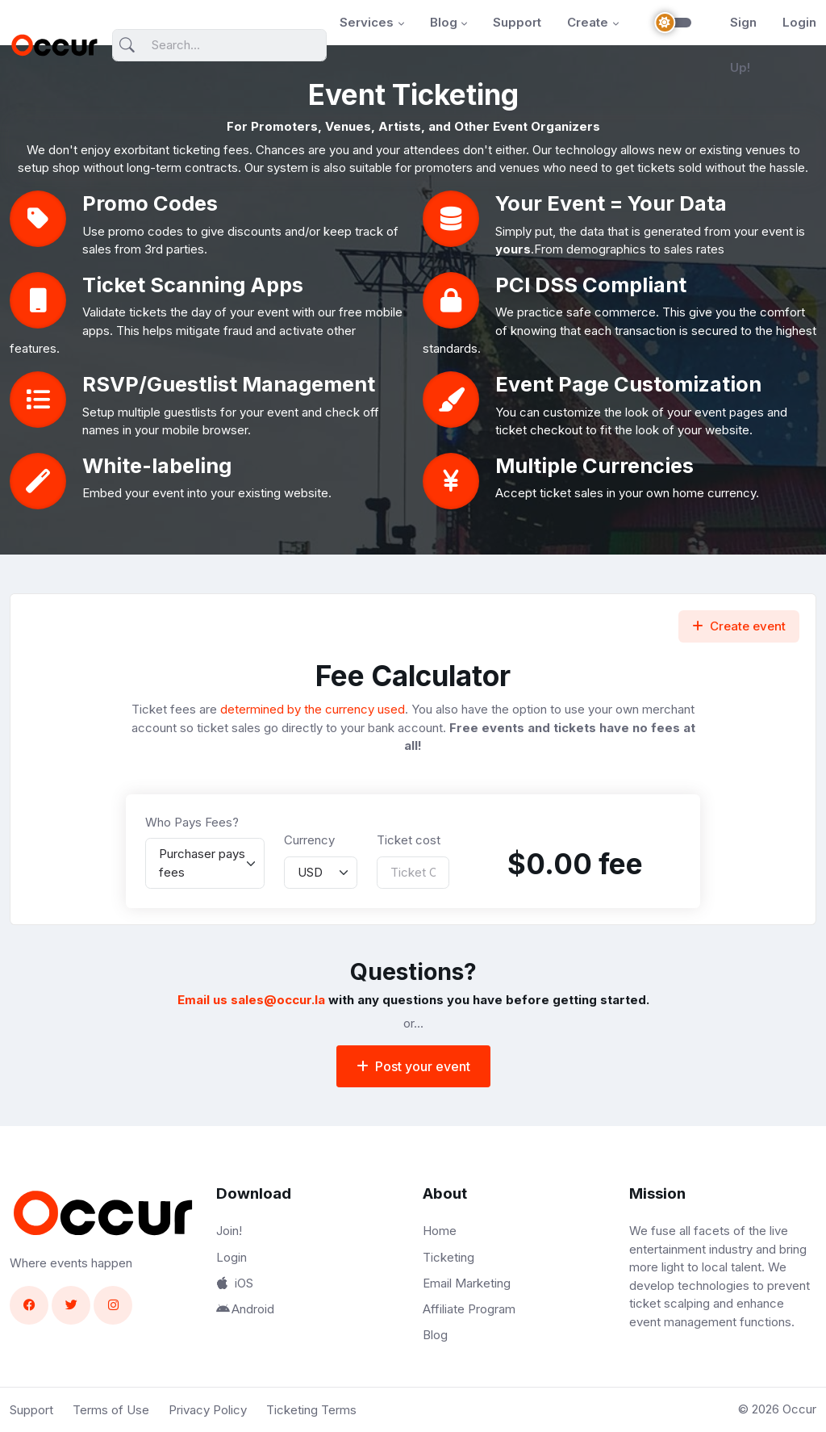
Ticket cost (408, 840)
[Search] (219, 45)
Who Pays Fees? (192, 822)
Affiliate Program (469, 1309)
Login (799, 22)
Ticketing (448, 1257)
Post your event (413, 1066)
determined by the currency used (312, 709)
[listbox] (205, 863)
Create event (739, 626)
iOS (234, 1283)
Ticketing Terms (311, 1409)
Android (245, 1309)
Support (517, 22)
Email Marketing (467, 1283)
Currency (309, 840)
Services (367, 22)
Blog (443, 22)
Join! (229, 1230)
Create (587, 22)
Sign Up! (743, 45)
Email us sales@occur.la (251, 999)
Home (440, 1230)
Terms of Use (111, 1409)
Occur (799, 1409)
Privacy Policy (208, 1409)
